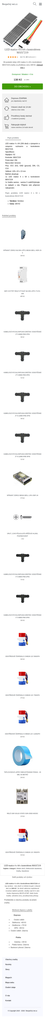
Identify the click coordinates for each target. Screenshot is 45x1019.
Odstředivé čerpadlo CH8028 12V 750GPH (22, 695)
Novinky (8, 964)
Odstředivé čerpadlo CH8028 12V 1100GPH (22, 734)
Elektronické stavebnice (34, 868)
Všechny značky (11, 959)
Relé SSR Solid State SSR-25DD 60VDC (22, 813)
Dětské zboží (20, 868)
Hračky (18, 871)
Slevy (7, 969)
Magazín (8, 977)
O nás (7, 996)
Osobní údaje (10, 987)
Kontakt (8, 1000)
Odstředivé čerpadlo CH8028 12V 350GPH (22, 852)
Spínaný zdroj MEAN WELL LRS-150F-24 (22, 495)
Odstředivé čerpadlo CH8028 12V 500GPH (22, 656)
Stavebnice (25, 871)
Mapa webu (9, 982)
